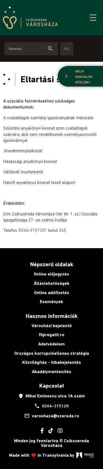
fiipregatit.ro (51, 334)
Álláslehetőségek (51, 283)
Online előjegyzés (51, 274)
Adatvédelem (51, 344)
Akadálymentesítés (51, 371)
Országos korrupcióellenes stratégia (51, 353)
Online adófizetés (51, 292)
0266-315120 (51, 406)
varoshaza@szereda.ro (51, 415)
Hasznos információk (51, 316)
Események (51, 301)
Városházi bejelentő (52, 325)
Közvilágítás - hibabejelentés (51, 362)
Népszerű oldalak (51, 264)
